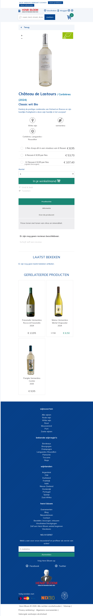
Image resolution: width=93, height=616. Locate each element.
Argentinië (46, 472)
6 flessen (49, 155)
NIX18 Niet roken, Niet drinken (47, 598)
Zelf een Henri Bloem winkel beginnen (46, 526)
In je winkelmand (46, 181)
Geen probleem (55, 3)
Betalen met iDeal (20, 598)
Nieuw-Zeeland (46, 486)
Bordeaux (46, 443)
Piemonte (47, 455)
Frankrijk (46, 481)
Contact (46, 518)
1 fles (49, 148)
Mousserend (46, 426)
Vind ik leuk (27, 187)
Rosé (46, 423)
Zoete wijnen (46, 431)
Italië (47, 483)
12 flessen (49, 162)
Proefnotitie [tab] (46, 202)
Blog (46, 512)
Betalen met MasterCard (26, 598)
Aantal (21, 169)
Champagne (46, 449)
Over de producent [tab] (46, 215)
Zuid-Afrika (46, 497)
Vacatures (46, 529)
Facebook (34, 566)
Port (46, 429)
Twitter (62, 566)
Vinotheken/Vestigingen (46, 523)
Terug (26, 27)
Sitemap (66, 606)
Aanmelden (46, 555)
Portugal (46, 492)
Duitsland (46, 478)
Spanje (47, 494)
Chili (46, 475)
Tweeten (26, 190)
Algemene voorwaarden (46, 610)
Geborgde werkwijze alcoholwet (33, 614)
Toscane (46, 457)
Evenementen (46, 509)
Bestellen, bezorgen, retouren (46, 520)
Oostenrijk (46, 489)
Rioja (46, 460)
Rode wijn (46, 417)
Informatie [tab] (46, 208)
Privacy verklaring (26, 610)
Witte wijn (46, 420)
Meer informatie (27, 5)
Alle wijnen (46, 415)
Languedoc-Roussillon (46, 452)
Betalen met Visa (33, 598)
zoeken (49, 17)
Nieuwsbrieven (46, 515)
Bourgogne (46, 446)
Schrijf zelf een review (31, 242)
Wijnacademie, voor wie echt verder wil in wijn (64, 596)
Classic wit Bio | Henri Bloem (30, 11)
